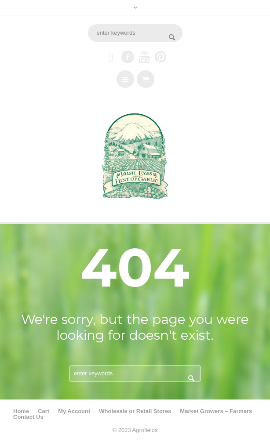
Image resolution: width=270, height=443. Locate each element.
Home (21, 411)
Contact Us (28, 417)
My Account (74, 411)
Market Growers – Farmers (216, 411)
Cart (43, 411)
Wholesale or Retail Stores (135, 411)
